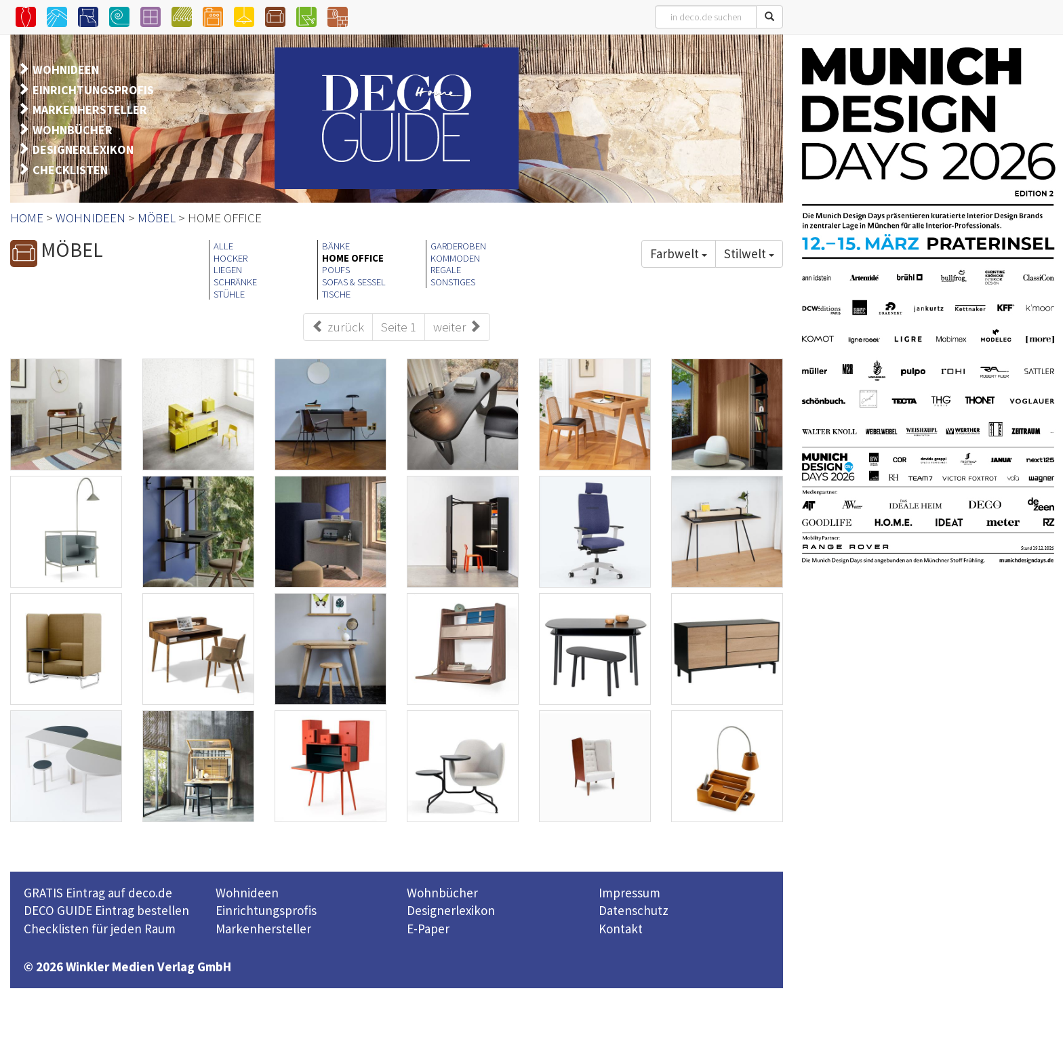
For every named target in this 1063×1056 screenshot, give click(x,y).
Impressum (629, 893)
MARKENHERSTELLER (90, 109)
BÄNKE (336, 246)
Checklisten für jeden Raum (100, 928)
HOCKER (230, 258)
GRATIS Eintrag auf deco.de (98, 893)
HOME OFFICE (353, 258)
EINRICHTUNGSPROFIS (93, 90)
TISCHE (336, 294)
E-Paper (428, 928)
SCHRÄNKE (235, 282)
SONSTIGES (452, 282)
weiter (457, 327)
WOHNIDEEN (66, 69)
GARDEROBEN (458, 246)
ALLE (223, 246)
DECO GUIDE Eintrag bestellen (106, 910)
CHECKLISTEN (70, 170)
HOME (26, 217)
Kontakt (621, 928)
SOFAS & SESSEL (354, 282)
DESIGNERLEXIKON (83, 149)
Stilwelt (749, 253)
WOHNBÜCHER (73, 130)
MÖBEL (157, 217)
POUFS (336, 270)
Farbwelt (678, 253)
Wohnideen (247, 893)
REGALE (445, 270)
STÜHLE (229, 294)
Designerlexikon (451, 910)
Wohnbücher (442, 893)
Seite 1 (398, 327)
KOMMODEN (455, 258)
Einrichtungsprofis (266, 910)
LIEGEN (228, 270)
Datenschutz (633, 910)
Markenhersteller (263, 928)
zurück (338, 327)
